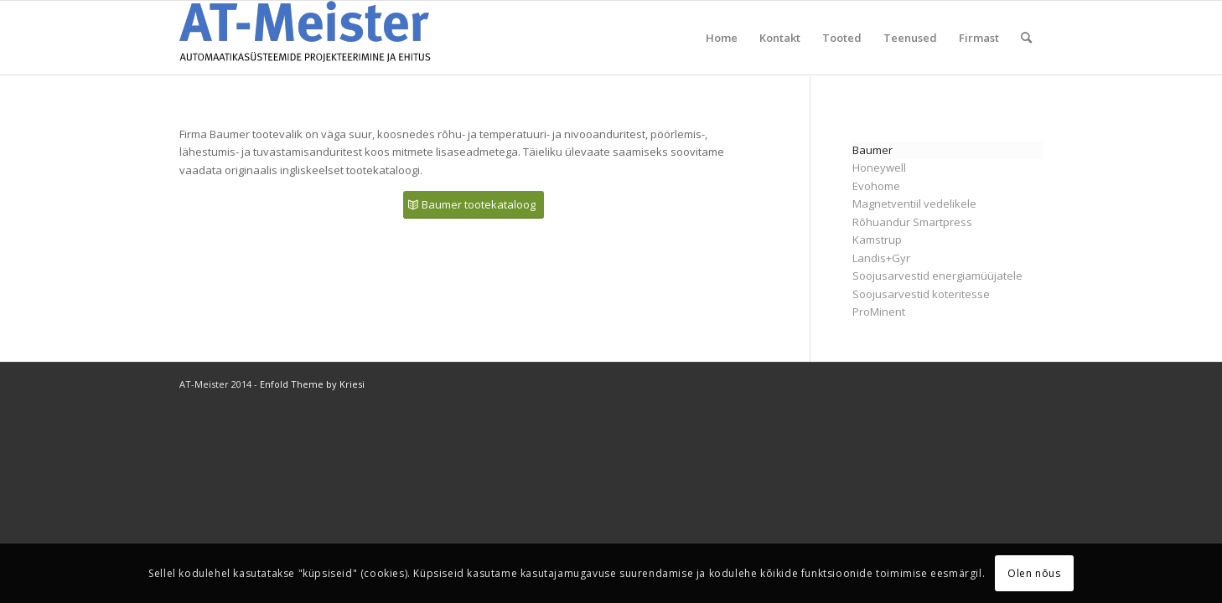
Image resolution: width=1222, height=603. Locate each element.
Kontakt (779, 37)
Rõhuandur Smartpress (912, 221)
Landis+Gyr (881, 257)
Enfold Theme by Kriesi (312, 384)
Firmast (979, 37)
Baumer (872, 149)
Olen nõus (1033, 573)
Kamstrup (877, 239)
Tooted (842, 37)
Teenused (910, 37)
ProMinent (878, 311)
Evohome (876, 185)
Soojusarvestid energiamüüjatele (937, 275)
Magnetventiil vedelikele (914, 203)
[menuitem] (1026, 38)
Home (722, 37)
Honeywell (879, 167)
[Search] (1026, 38)
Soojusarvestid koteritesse (921, 294)
